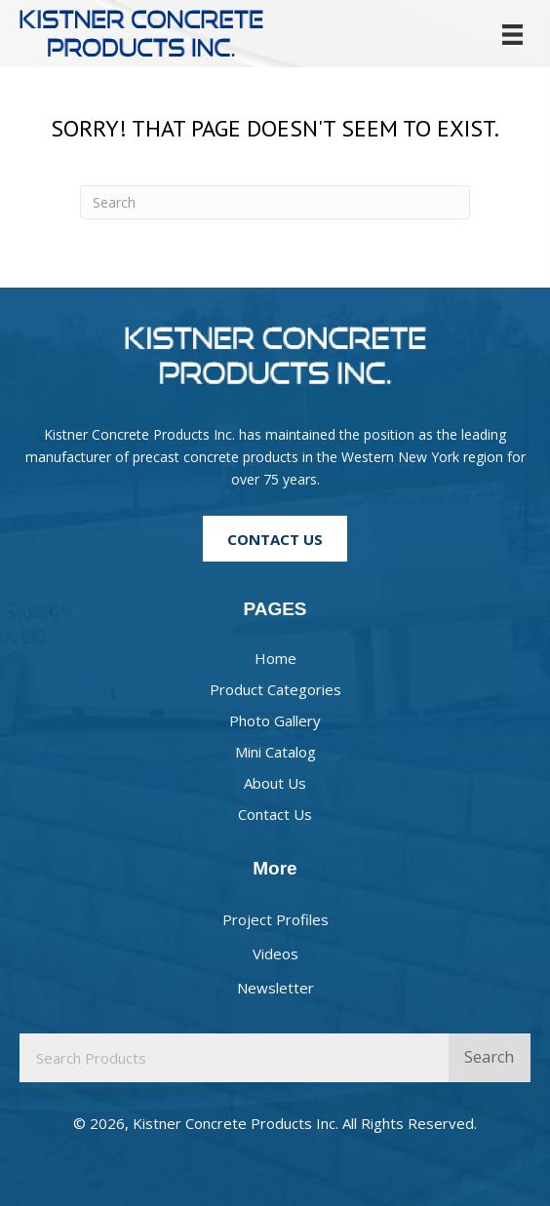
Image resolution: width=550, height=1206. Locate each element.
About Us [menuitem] (275, 783)
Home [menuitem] (275, 658)
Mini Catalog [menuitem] (275, 751)
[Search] (275, 202)
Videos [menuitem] (275, 953)
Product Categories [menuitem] (275, 689)
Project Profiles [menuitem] (275, 919)
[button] (275, 538)
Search (489, 1057)
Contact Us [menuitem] (275, 814)
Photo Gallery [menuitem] (275, 720)
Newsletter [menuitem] (275, 987)
